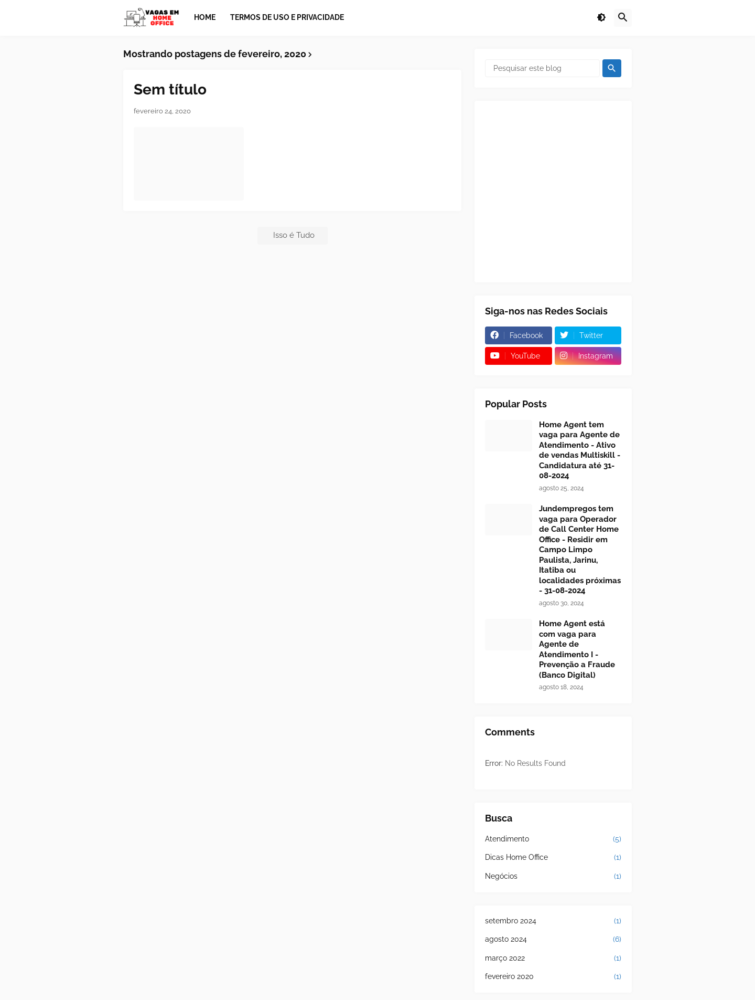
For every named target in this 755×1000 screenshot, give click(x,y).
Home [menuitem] (204, 17)
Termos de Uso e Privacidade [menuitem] (287, 17)
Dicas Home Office (553, 857)
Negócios (553, 876)
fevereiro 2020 (553, 977)
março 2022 (553, 958)
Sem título (170, 89)
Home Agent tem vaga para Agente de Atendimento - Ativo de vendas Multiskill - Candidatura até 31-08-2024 (579, 450)
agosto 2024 (553, 939)
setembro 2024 (553, 921)
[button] (601, 18)
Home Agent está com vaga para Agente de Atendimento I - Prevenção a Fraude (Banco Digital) (577, 649)
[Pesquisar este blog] (542, 68)
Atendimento (553, 839)
